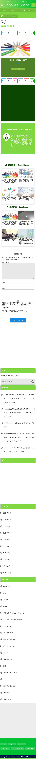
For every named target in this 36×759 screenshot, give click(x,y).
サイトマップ (31, 10)
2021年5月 (6, 539)
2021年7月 (6, 533)
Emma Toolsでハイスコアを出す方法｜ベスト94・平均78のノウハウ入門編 (19, 449)
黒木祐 (6, 140)
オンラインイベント (10, 626)
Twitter (6, 599)
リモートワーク (8, 659)
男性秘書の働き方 (9, 686)
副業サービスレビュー (11, 672)
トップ (4, 10)
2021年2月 (6, 559)
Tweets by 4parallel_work (9, 375)
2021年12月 (7, 513)
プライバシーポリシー (4, 16)
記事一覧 (13, 10)
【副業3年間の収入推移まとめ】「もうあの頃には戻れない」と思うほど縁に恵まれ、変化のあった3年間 (19, 398)
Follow (18, 63)
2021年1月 (6, 566)
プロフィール (22, 10)
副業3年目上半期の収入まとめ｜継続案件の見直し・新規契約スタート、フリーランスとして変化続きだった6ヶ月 (19, 437)
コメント (5, 262)
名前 (4, 282)
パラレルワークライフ (13, 756)
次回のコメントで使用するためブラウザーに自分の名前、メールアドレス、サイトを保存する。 (17, 304)
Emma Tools (7, 586)
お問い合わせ (13, 16)
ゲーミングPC (8, 633)
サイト (4, 295)
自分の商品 (7, 699)
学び (4, 679)
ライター (6, 653)
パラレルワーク (8, 646)
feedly (18, 69)
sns (4, 593)
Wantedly (6, 606)
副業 (4, 666)
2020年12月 (7, 573)
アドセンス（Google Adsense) (13, 613)
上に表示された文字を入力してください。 (14, 311)
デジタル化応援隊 (9, 639)
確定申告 (6, 692)
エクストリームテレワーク (12, 619)
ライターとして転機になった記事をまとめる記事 (19, 425)
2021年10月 (7, 519)
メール (5, 288)
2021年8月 (6, 526)
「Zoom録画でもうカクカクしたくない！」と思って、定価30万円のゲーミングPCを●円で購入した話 (19, 412)
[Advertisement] (18, 103)
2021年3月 (6, 553)
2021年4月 (6, 546)
